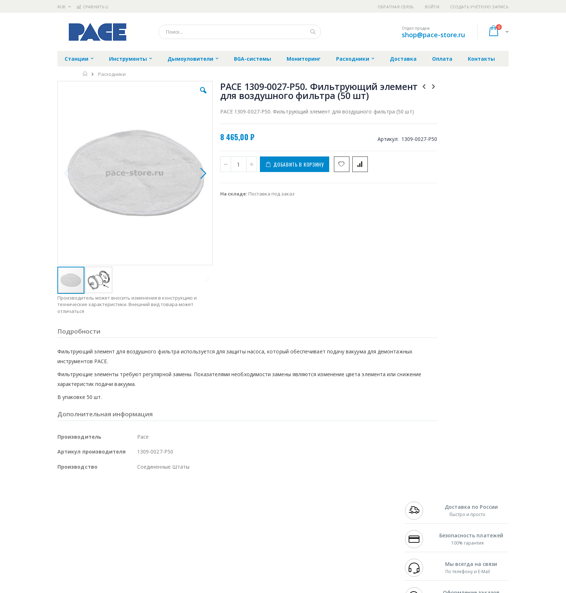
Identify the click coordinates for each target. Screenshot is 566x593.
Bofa (62, 502)
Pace (114, 495)
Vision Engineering (77, 530)
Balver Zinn (69, 516)
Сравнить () (92, 6)
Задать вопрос (229, 544)
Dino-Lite (114, 530)
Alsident (156, 495)
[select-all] (470, 220)
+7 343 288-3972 (421, 509)
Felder (115, 516)
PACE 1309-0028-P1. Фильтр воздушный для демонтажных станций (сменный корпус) (465, 275)
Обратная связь (396, 6)
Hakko (64, 495)
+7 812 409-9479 (421, 502)
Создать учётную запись (479, 6)
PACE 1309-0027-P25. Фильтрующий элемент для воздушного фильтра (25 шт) (465, 240)
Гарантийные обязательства (245, 495)
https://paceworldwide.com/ (197, 588)
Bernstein (68, 558)
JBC (98, 495)
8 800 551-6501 (423, 516)
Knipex (93, 558)
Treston (65, 544)
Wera (113, 558)
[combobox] (239, 32)
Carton (138, 530)
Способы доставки (348, 509)
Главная (85, 73)
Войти (432, 6)
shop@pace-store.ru (433, 34)
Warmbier (92, 544)
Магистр (165, 502)
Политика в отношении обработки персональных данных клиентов (252, 527)
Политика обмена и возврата (246, 509)
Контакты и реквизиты (353, 495)
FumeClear (86, 502)
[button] (186, 95)
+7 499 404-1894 (421, 495)
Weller (133, 495)
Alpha (95, 516)
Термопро (137, 502)
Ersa (83, 495)
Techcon (119, 544)
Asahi (135, 516)
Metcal (112, 502)
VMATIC (143, 544)
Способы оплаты (346, 523)
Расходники (112, 74)
